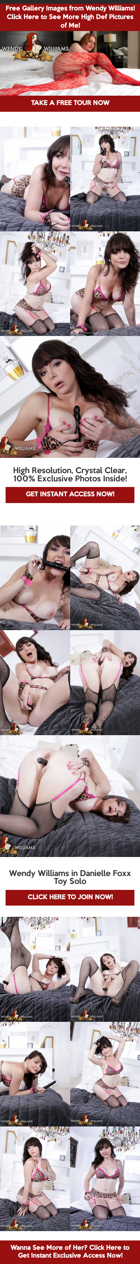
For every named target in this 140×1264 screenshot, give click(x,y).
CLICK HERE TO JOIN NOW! (70, 897)
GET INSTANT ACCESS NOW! (70, 494)
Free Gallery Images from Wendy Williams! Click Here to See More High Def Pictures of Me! (70, 17)
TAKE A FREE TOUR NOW (70, 103)
